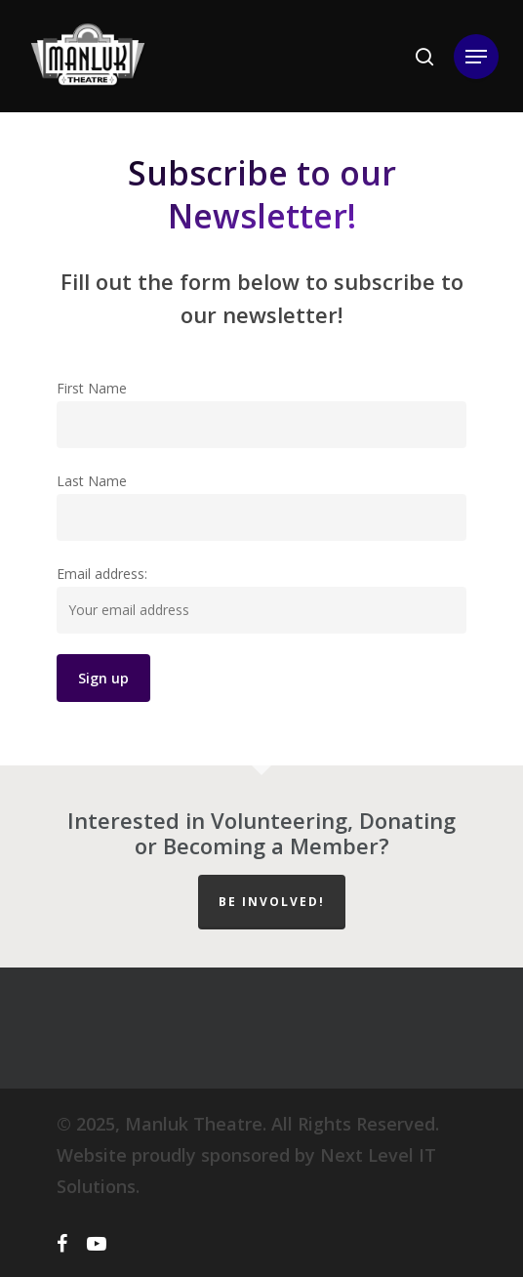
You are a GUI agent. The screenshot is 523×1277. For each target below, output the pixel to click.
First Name (92, 388)
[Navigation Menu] (476, 56)
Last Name (92, 481)
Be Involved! (272, 901)
